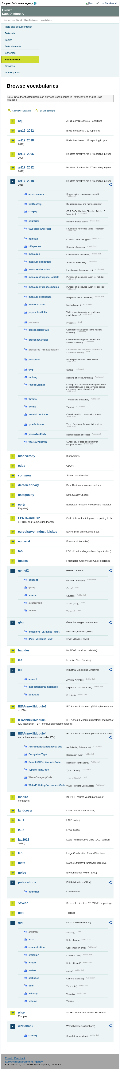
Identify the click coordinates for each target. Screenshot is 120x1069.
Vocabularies (13, 59)
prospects (34, 359)
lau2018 (23, 839)
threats (33, 399)
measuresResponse (40, 296)
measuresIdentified (40, 261)
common (24, 475)
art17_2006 (26, 154)
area (31, 939)
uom (21, 922)
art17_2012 (26, 167)
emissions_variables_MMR (44, 631)
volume (33, 1001)
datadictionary (28, 485)
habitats (33, 238)
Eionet (19, 20)
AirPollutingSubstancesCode (45, 746)
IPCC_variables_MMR (41, 639)
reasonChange (37, 384)
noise (22, 872)
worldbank (25, 1026)
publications (27, 882)
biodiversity (26, 456)
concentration (37, 947)
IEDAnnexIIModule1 (32, 706)
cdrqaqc (33, 211)
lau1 (21, 820)
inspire (23, 797)
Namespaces (12, 72)
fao (20, 551)
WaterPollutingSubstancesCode (47, 785)
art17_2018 (26, 181)
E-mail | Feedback (15, 1058)
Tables (8, 39)
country (33, 1035)
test (20, 912)
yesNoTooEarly (37, 434)
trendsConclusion (39, 414)
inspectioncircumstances (43, 686)
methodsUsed (37, 304)
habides (23, 650)
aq (20, 121)
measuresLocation (39, 269)
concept (33, 579)
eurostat (24, 541)
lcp (20, 853)
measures (34, 254)
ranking (33, 377)
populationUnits (38, 312)
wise (21, 1012)
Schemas (10, 52)
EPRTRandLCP (29, 518)
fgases (23, 560)
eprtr (21, 504)
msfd (21, 863)
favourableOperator (40, 228)
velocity (33, 993)
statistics (34, 978)
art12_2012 (26, 130)
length (32, 962)
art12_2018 (26, 140)
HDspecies (35, 246)
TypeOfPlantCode (39, 769)
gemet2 (23, 570)
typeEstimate (36, 424)
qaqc (31, 369)
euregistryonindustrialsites (37, 531)
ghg (21, 622)
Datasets (10, 33)
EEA (20, 3)
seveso (23, 903)
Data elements (13, 46)
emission (34, 955)
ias (20, 660)
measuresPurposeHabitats (44, 277)
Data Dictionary (31, 20)
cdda (21, 465)
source (33, 595)
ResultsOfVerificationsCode (45, 762)
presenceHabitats (39, 329)
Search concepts (47, 111)
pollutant (34, 694)
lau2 (21, 830)
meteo (32, 970)
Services (10, 66)
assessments (36, 194)
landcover (25, 810)
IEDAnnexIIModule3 (32, 720)
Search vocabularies (21, 111)
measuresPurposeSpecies (44, 286)
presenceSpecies (38, 339)
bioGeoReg (35, 204)
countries (34, 221)
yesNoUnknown (38, 441)
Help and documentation (19, 26)
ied (20, 669)
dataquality (26, 494)
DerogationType (38, 754)
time (31, 985)
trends (32, 406)
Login (91, 3)
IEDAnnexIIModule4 (32, 733)
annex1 (33, 679)
